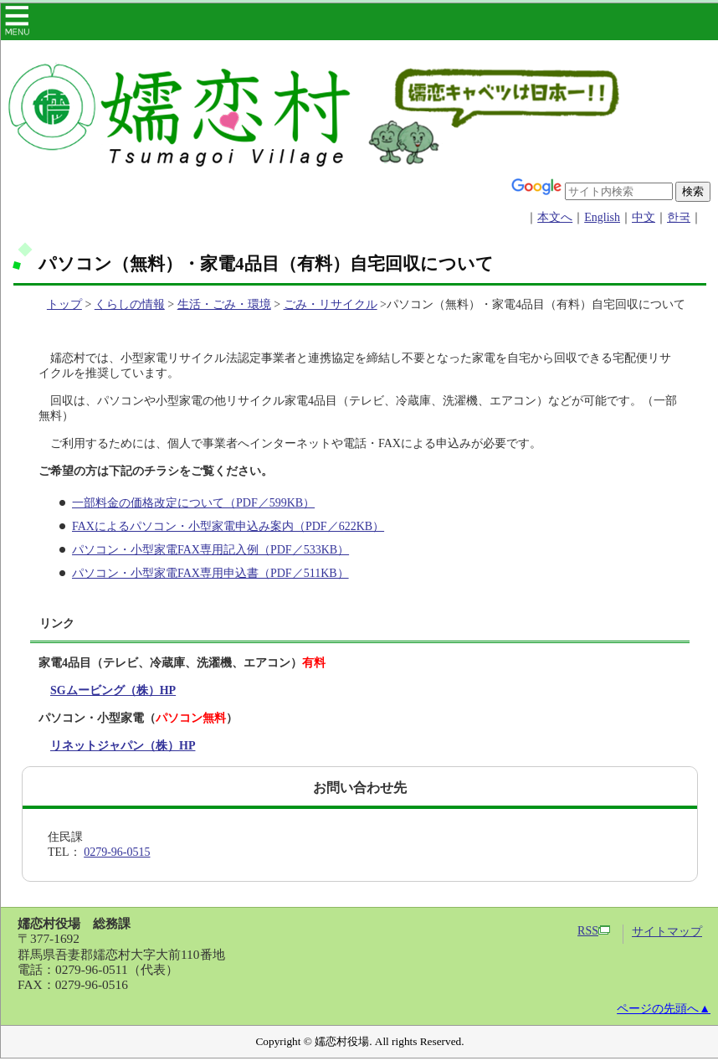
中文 (643, 217)
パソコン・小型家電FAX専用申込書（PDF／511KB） (210, 573)
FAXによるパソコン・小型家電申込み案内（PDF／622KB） (228, 526)
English (602, 217)
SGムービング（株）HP (113, 690)
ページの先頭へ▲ (663, 1008)
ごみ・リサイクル (330, 304)
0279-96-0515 (117, 852)
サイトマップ (667, 931)
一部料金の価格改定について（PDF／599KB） (193, 503)
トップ (64, 304)
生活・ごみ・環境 (224, 304)
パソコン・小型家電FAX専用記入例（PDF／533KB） (210, 549)
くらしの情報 (130, 304)
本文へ (554, 217)
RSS (593, 931)
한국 (678, 217)
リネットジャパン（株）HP (122, 745)
